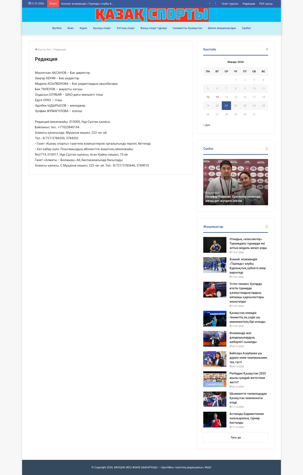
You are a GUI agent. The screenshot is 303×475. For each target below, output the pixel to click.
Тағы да (236, 437)
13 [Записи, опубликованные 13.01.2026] (217, 97)
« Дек (206, 125)
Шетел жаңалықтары (222, 28)
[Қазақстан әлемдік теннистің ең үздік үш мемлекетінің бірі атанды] (214, 319)
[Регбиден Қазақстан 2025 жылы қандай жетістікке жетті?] (214, 379)
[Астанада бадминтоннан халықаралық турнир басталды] (214, 419)
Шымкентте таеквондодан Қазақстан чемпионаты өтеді (248, 398)
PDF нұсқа (265, 3)
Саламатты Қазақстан (187, 28)
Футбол (57, 28)
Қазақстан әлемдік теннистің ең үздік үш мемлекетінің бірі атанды (248, 317)
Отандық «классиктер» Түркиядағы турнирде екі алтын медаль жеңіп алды (248, 243)
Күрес (83, 28)
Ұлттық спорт (126, 28)
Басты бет (43, 49)
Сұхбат (246, 28)
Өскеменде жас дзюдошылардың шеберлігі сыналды (243, 337)
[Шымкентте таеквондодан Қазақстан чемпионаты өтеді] (214, 399)
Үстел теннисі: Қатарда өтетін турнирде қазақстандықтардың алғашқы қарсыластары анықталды (247, 292)
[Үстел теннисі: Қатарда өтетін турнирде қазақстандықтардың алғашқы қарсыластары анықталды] (214, 290)
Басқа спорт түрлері (154, 28)
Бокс (71, 28)
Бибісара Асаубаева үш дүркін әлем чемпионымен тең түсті (248, 358)
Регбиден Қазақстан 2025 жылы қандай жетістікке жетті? (248, 378)
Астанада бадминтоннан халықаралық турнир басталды (247, 418)
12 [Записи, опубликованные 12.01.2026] (208, 97)
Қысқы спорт (102, 28)
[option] (235, 182)
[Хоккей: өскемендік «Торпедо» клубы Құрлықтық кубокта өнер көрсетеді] (214, 265)
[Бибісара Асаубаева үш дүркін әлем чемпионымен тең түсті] (214, 359)
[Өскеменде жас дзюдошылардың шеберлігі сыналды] (214, 339)
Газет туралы (230, 3)
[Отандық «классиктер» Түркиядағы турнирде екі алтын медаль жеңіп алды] (214, 245)
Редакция (249, 3)
